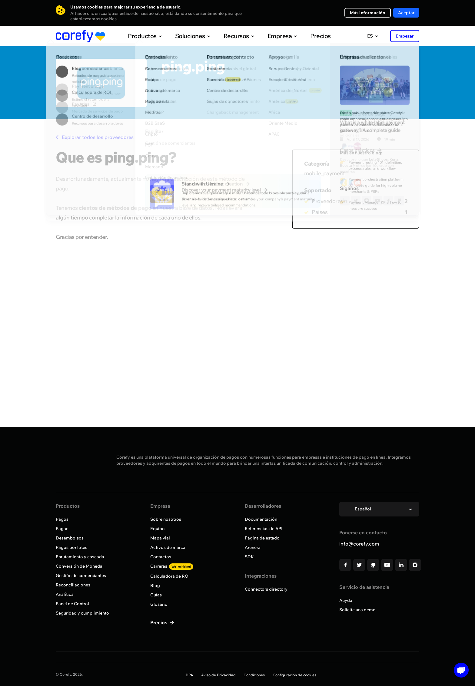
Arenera (253, 547)
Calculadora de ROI (170, 576)
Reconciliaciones (73, 585)
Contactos (160, 556)
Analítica (65, 594)
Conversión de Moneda (79, 566)
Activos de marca (167, 547)
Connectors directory (266, 589)
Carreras (171, 566)
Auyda (345, 600)
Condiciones (254, 675)
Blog (155, 585)
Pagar (62, 528)
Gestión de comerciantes (81, 575)
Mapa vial (160, 538)
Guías (156, 595)
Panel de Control (72, 603)
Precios (308, 36)
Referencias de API (263, 528)
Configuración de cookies (294, 675)
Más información (367, 12)
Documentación (261, 519)
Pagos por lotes (71, 547)
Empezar (405, 36)
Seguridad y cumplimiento (82, 613)
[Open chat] (459, 670)
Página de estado (262, 538)
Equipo (157, 528)
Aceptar (406, 12)
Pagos (62, 519)
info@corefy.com (359, 544)
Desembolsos (70, 538)
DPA (189, 675)
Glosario (159, 604)
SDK (249, 556)
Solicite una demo (357, 609)
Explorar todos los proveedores (95, 137)
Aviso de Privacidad (218, 675)
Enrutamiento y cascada (80, 556)
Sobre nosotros (165, 519)
